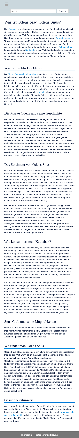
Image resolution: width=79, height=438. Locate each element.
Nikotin (41, 92)
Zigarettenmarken (64, 38)
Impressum (26, 435)
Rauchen (13, 29)
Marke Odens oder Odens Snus (23, 74)
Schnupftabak (65, 47)
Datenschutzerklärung (47, 435)
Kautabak (29, 50)
